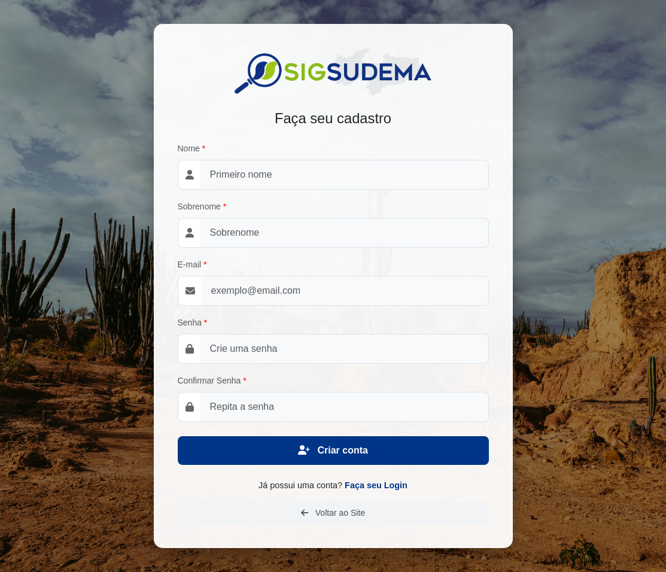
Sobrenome (199, 206)
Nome (189, 148)
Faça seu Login (376, 485)
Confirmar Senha (209, 380)
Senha (190, 322)
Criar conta (333, 450)
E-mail (190, 264)
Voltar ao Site (333, 513)
